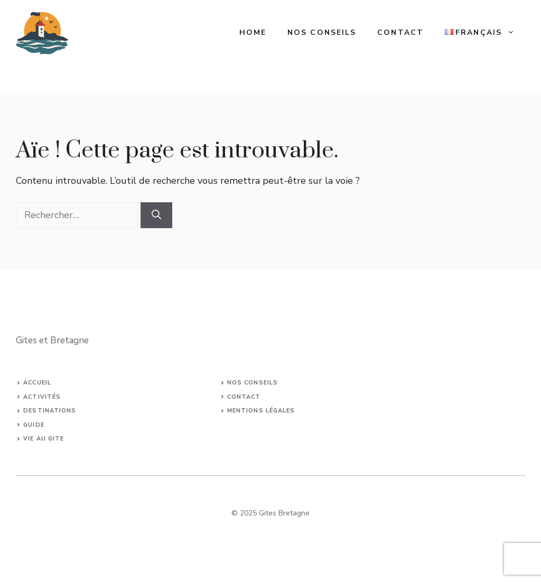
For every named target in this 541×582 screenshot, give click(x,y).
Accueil (37, 383)
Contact (400, 32)
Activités (42, 397)
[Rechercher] (156, 215)
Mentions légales (261, 411)
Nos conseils (321, 32)
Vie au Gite (43, 439)
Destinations (49, 411)
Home (252, 32)
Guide (33, 425)
